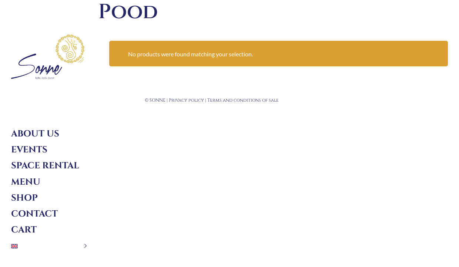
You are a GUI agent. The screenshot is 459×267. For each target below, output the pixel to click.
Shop (24, 198)
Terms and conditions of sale (243, 100)
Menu (25, 182)
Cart (24, 230)
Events (29, 150)
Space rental (45, 166)
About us (35, 134)
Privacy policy (186, 100)
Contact (34, 214)
